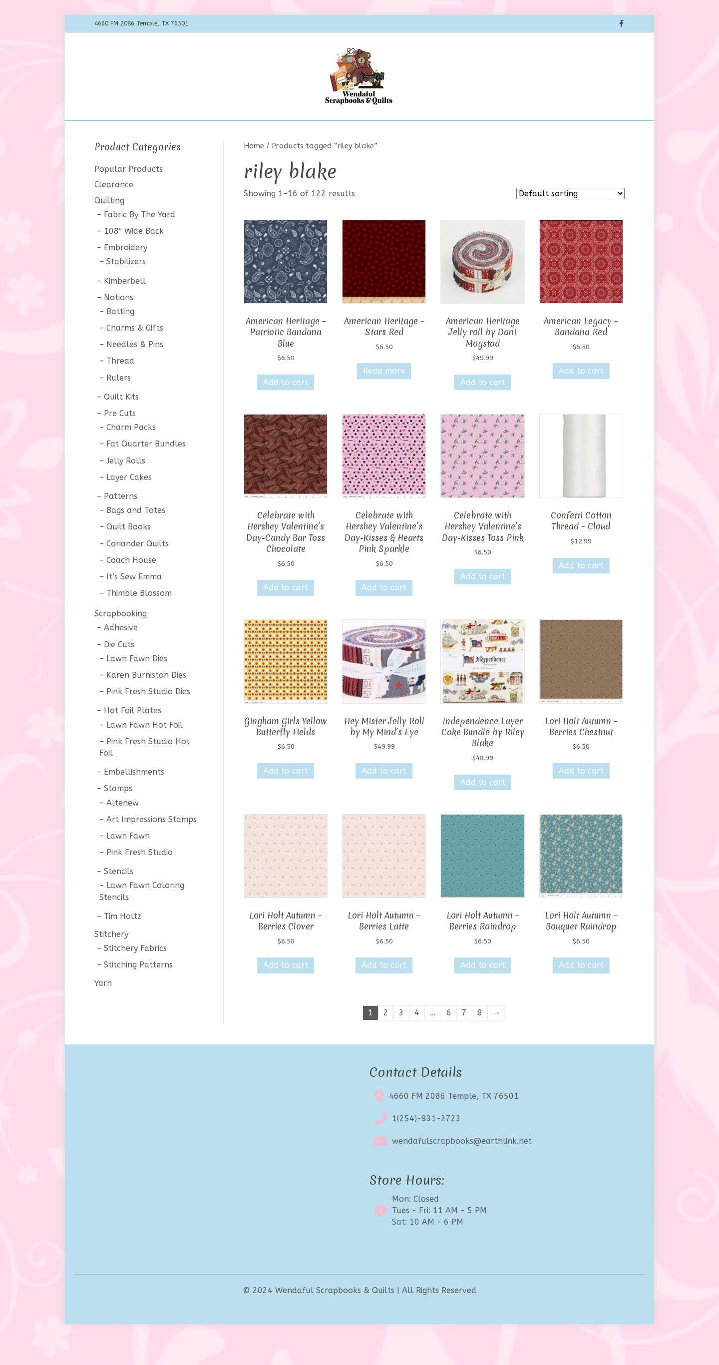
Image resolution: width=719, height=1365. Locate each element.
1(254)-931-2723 (426, 1144)
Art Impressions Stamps (151, 845)
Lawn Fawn (128, 862)
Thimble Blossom (139, 619)
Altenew (122, 829)
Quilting (109, 226)
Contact (445, 133)
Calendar (300, 133)
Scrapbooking (120, 640)
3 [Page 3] (401, 1039)
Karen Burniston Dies (146, 701)
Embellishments (134, 798)
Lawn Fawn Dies (136, 684)
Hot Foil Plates (132, 737)
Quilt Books (128, 553)
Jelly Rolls (125, 486)
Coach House (131, 586)
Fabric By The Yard (139, 240)
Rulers (118, 404)
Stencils (118, 898)
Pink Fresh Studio (139, 878)
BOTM (258, 133)
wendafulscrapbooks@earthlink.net (462, 1167)
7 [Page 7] (464, 1039)
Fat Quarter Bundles (146, 470)
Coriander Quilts (137, 569)
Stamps (118, 815)
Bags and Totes (135, 536)
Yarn (103, 1009)
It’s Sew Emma (134, 602)
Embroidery (125, 274)
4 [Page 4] (416, 1039)
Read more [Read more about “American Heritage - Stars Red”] (384, 397)
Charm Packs (131, 453)
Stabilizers (126, 288)
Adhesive (121, 654)
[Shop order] (570, 220)
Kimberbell (125, 307)
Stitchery (111, 960)
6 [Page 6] (448, 1039)
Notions (118, 323)
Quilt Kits (121, 423)
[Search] (616, 132)
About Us (399, 133)
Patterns (120, 522)
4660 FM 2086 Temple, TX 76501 (454, 1122)
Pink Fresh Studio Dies (148, 718)
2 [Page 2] (385, 1039)
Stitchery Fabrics (135, 974)
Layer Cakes (129, 503)
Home (191, 133)
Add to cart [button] (285, 408)
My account (495, 133)
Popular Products (128, 195)
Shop (225, 133)
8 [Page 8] (479, 1039)
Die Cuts (119, 670)
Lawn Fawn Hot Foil (144, 751)
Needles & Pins (134, 371)
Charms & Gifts (134, 354)
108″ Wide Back (134, 257)
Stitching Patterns (138, 991)
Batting (120, 337)
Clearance (350, 133)
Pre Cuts (120, 439)
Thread (120, 387)
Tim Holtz (122, 942)
